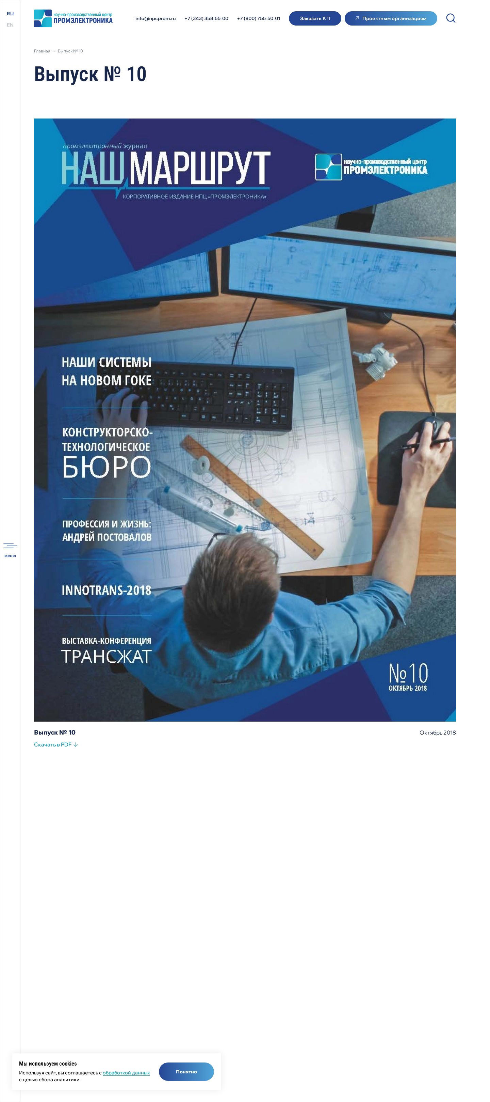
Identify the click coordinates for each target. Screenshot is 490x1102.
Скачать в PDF (52, 745)
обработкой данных (126, 1073)
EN (10, 25)
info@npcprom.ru (156, 18)
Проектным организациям (394, 18)
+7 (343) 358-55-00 (206, 18)
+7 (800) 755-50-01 (258, 18)
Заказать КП (315, 18)
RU (10, 14)
